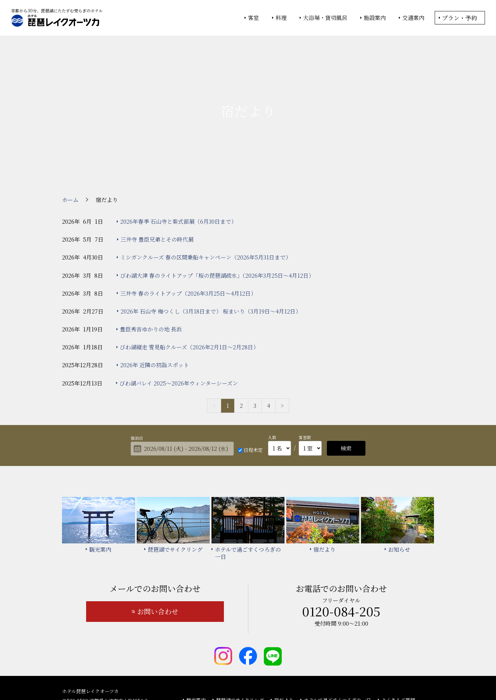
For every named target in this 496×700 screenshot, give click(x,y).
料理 (281, 18)
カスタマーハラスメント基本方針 (320, 651)
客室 (253, 18)
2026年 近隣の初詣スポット (154, 307)
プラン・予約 (459, 17)
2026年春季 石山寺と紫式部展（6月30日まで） (178, 163)
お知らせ (196, 651)
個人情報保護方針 (304, 676)
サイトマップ (260, 651)
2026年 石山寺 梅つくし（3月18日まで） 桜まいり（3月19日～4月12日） (211, 253)
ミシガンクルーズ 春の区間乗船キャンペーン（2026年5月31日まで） (205, 199)
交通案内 (413, 18)
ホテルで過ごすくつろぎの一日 (337, 641)
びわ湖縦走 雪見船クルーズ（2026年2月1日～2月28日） (189, 289)
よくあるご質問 (398, 641)
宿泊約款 (225, 651)
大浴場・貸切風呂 (325, 18)
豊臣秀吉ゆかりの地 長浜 (151, 271)
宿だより (283, 641)
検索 (346, 390)
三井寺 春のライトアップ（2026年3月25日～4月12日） (188, 235)
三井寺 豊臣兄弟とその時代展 (157, 181)
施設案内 (375, 18)
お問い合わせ (157, 554)
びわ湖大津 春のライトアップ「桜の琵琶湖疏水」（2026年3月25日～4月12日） (217, 217)
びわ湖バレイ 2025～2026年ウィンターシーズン (179, 325)
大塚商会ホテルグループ (198, 676)
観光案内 (196, 641)
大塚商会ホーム (152, 676)
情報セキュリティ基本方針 (254, 676)
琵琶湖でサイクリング (240, 641)
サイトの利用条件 (346, 676)
